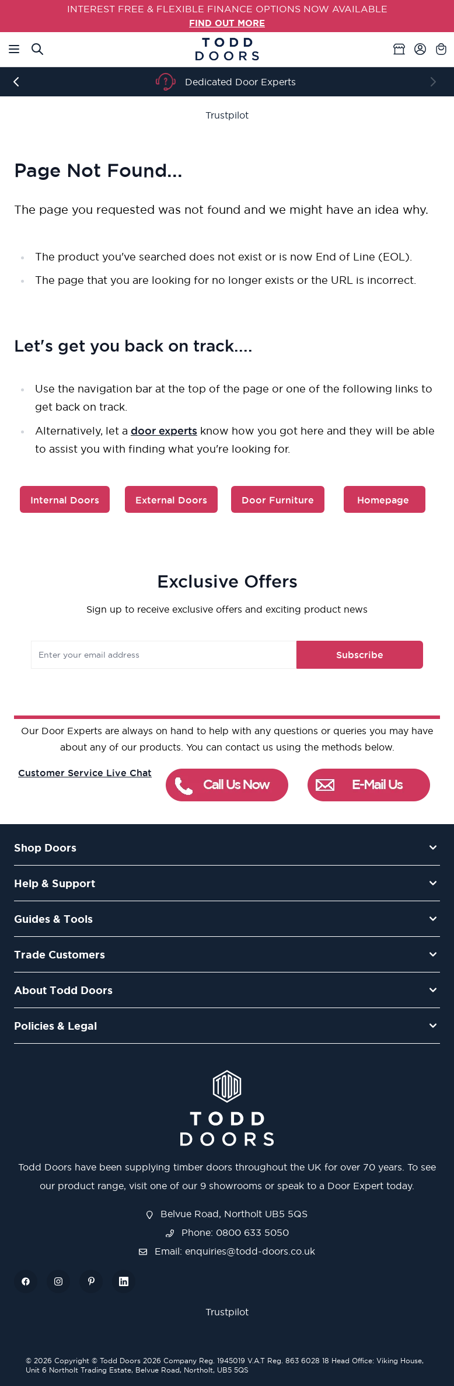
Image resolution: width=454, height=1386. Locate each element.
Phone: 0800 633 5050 (227, 1232)
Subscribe (351, 654)
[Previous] (18, 81)
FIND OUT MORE (227, 23)
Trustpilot (227, 115)
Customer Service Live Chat (85, 772)
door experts (164, 430)
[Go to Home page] (227, 48)
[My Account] (420, 48)
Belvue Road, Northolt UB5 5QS (227, 1213)
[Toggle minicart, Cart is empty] (441, 48)
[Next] (435, 81)
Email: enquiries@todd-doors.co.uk (227, 1250)
